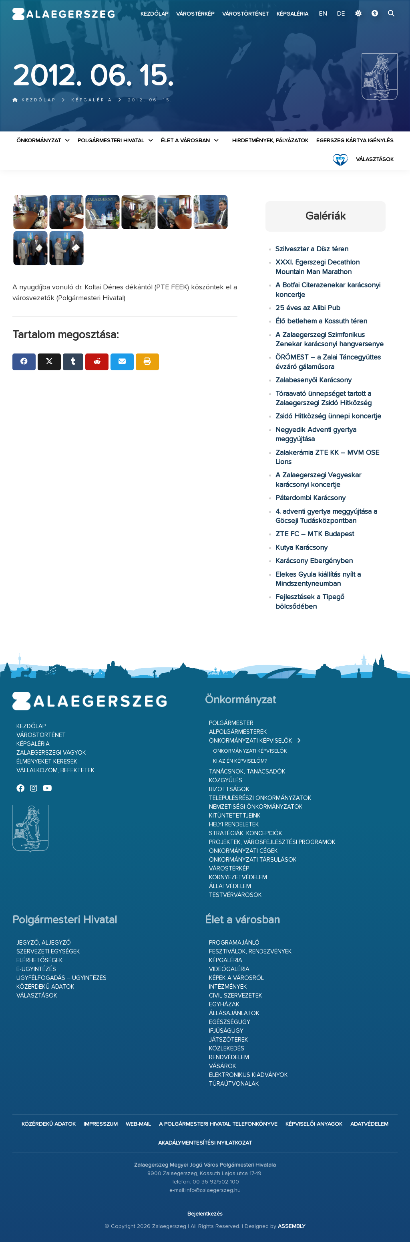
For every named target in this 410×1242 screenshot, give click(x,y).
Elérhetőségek (39, 960)
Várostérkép (195, 14)
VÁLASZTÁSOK (375, 159)
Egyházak (224, 1005)
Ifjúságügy (226, 1031)
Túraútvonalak (234, 1084)
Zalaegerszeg (63, 14)
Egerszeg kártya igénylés (355, 140)
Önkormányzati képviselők (250, 741)
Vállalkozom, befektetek (55, 770)
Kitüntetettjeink (235, 816)
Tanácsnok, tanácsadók (247, 772)
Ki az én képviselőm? (240, 761)
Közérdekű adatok (45, 987)
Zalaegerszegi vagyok (51, 753)
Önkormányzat (38, 140)
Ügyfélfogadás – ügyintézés (61, 978)
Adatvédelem (369, 1124)
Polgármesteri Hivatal (111, 140)
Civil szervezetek (235, 996)
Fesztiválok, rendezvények (250, 952)
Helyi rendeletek (234, 825)
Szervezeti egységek (48, 952)
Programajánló (234, 943)
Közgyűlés (225, 781)
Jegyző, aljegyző (43, 943)
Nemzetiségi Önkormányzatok (256, 807)
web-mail (138, 1124)
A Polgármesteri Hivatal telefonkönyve (218, 1124)
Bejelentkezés (205, 1214)
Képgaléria (292, 14)
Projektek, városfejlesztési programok (272, 842)
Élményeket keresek (46, 762)
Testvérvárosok (235, 895)
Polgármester (231, 723)
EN (323, 14)
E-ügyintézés (36, 969)
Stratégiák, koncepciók (245, 833)
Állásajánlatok (234, 1013)
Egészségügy (229, 1022)
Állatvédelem (230, 886)
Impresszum (101, 1124)
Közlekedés (226, 1049)
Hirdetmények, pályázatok (270, 140)
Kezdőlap (154, 14)
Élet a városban (185, 140)
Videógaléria (229, 969)
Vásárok (222, 1066)
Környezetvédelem (238, 877)
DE (341, 14)
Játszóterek (228, 1040)
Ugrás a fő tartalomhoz (378, 4)
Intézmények (228, 987)
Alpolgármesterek (238, 732)
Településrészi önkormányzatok (260, 798)
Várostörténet (245, 14)
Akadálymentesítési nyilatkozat (205, 1143)
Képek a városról (236, 978)
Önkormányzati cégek (243, 851)
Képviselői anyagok (313, 1124)
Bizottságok (229, 789)
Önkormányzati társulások (253, 860)
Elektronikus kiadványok (248, 1075)
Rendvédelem (229, 1057)
